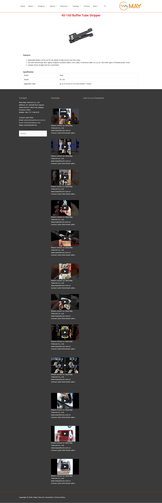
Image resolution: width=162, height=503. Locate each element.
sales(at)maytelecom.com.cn (35, 120)
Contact (87, 6)
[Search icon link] (105, 6)
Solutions (63, 6)
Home (23, 6)
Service (52, 6)
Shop (95, 6)
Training (75, 6)
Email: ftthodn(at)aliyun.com (30, 123)
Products (41, 6)
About (30, 6)
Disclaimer (50, 497)
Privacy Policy (60, 497)
